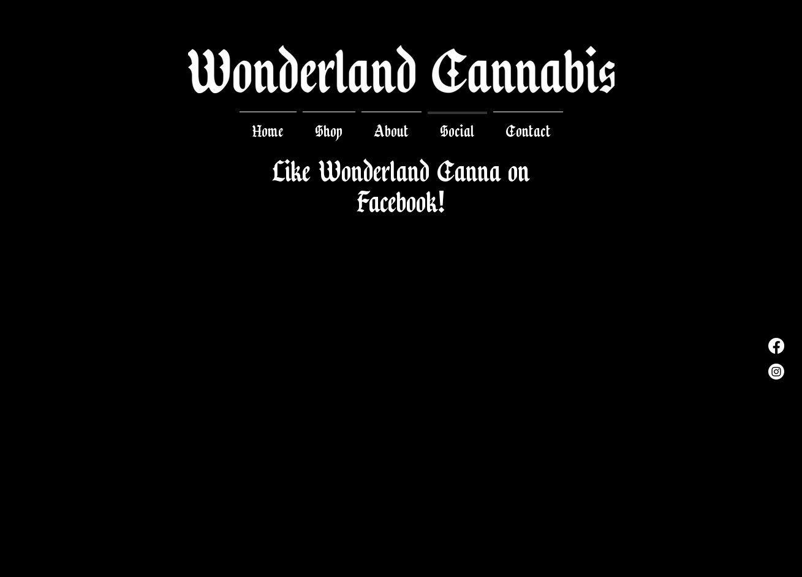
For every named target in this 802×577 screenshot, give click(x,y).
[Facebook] (776, 346)
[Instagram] (776, 372)
